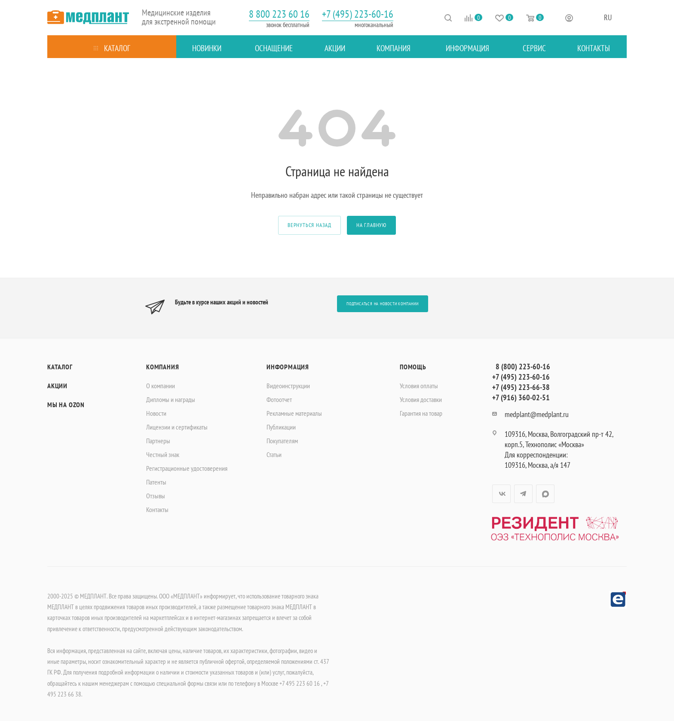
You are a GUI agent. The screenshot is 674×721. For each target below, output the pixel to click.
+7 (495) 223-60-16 (357, 14)
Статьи (274, 454)
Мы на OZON (66, 404)
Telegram (523, 494)
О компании (160, 385)
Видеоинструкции (288, 385)
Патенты (156, 482)
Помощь (413, 366)
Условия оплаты (419, 385)
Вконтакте (501, 494)
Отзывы (155, 495)
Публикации (281, 427)
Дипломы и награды (170, 399)
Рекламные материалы (294, 413)
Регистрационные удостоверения (186, 468)
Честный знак (162, 454)
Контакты (157, 509)
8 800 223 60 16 (279, 14)
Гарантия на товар (421, 413)
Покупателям (282, 440)
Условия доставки (421, 399)
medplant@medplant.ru (537, 414)
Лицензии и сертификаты (177, 427)
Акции (57, 385)
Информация (288, 366)
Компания (162, 366)
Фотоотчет (279, 399)
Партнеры (158, 440)
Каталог (60, 366)
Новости (156, 413)
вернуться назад (309, 225)
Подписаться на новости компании (382, 304)
